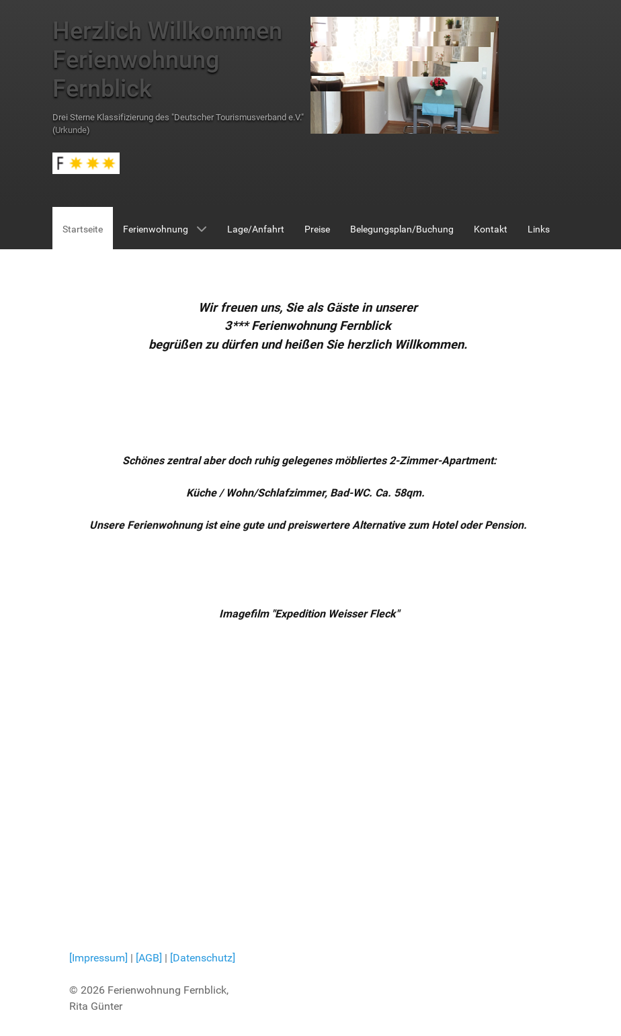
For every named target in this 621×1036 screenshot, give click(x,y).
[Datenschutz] (202, 957)
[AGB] (150, 957)
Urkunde (71, 130)
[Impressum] (98, 957)
